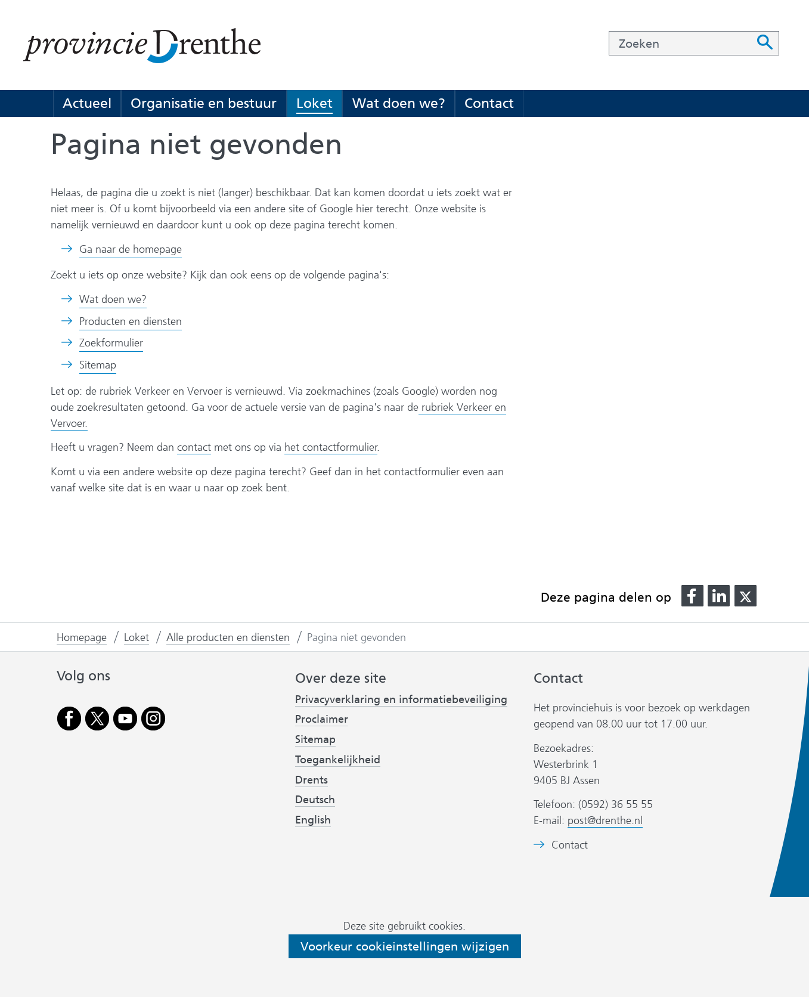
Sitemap (97, 364)
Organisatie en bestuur (204, 103)
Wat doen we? (398, 103)
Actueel (87, 103)
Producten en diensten (130, 321)
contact (194, 447)
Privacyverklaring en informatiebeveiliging (401, 699)
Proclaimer (321, 719)
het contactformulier (330, 447)
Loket (314, 103)
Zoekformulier (111, 342)
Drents (311, 780)
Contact (489, 103)
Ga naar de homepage (130, 249)
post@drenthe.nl (605, 820)
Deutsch (315, 799)
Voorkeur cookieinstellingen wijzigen (404, 946)
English (313, 819)
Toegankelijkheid (337, 759)
